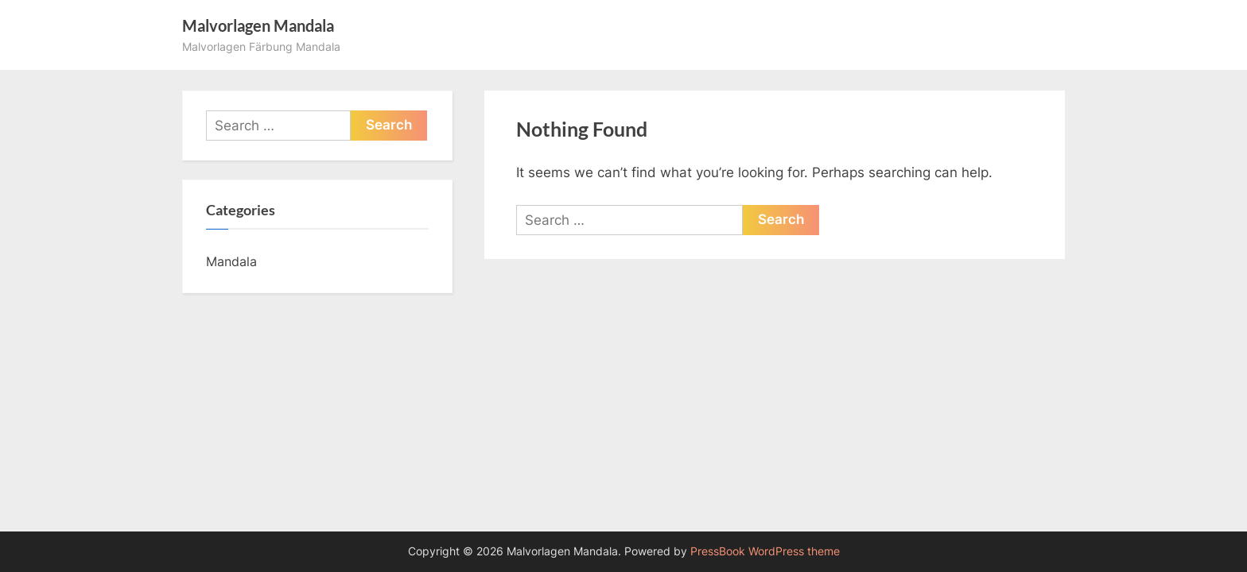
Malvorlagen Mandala (258, 25)
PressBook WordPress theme (765, 551)
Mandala (231, 261)
